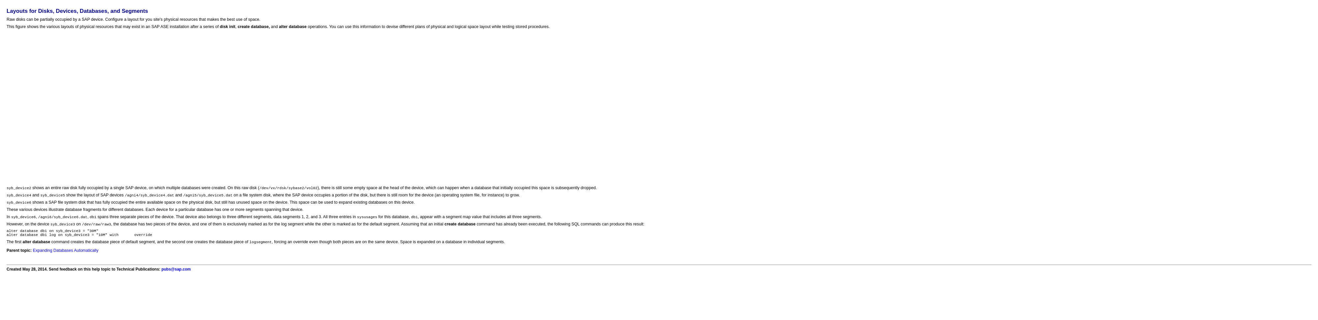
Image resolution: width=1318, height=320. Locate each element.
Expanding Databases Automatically (66, 254)
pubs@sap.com (176, 273)
